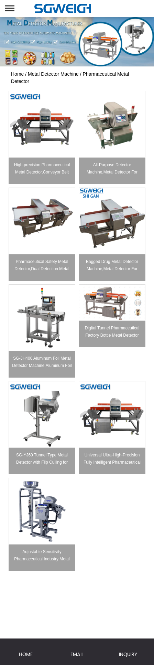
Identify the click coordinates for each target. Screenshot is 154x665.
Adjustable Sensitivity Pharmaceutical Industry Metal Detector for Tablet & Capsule (41, 559)
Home (17, 74)
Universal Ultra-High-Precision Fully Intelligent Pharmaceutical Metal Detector (112, 462)
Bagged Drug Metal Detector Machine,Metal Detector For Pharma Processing (112, 268)
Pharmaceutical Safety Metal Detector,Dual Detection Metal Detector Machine (41, 268)
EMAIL (77, 654)
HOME (26, 654)
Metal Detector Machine (53, 74)
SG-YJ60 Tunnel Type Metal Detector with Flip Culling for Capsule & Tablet (42, 462)
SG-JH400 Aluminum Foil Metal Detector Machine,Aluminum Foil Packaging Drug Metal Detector (42, 365)
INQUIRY (128, 654)
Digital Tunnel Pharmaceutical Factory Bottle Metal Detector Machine (112, 335)
